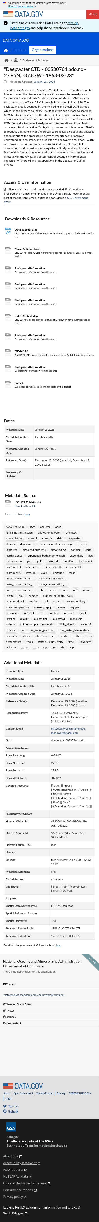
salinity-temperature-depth (36, 624)
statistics (41, 636)
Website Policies (44, 1093)
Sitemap (61, 1093)
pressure (69, 613)
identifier (68, 561)
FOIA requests (13, 1170)
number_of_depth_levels (58, 595)
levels (44, 572)
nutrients (34, 601)
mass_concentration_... (20, 578)
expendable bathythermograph (46, 555)
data (60, 538)
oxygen (74, 607)
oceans (61, 607)
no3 (21, 595)
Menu (93, 14)
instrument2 (33, 567)
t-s (90, 636)
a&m (32, 526)
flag (90, 555)
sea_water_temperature (74, 630)
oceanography (43, 607)
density (10, 544)
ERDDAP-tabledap (26, 316)
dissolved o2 (58, 549)
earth (88, 549)
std (53, 636)
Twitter (8, 1010)
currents (47, 538)
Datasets (19, 50)
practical (54, 613)
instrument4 (73, 567)
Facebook (9, 1016)
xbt (63, 647)
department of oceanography (57, 544)
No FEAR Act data (15, 1176)
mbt (41, 590)
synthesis (78, 636)
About (7, 1093)
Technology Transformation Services (34, 1145)
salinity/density (67, 624)
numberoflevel (15, 601)
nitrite (10, 595)
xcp (72, 647)
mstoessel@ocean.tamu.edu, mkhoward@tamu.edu (34, 994)
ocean (56, 601)
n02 (75, 590)
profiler (10, 618)
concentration (14, 538)
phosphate (12, 613)
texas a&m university (50, 641)
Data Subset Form (26, 229)
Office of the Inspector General (25, 1183)
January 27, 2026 (44, 81)
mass (72, 572)
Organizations (42, 49)
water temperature (44, 647)
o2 (46, 601)
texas (30, 641)
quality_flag (40, 618)
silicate (26, 636)
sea (22, 630)
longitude (58, 572)
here (58, 945)
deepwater (74, 538)
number (33, 595)
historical (52, 561)
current (32, 538)
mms (65, 590)
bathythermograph (49, 532)
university (85, 641)
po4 (41, 613)
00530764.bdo (15, 526)
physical (29, 613)
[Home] (23, 14)
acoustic (45, 526)
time (71, 641)
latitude (31, 572)
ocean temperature (17, 607)
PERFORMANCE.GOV (80, 1093)
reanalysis (76, 618)
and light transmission (19, 532)
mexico (53, 590)
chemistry (71, 532)
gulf (39, 561)
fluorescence (14, 561)
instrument (85, 561)
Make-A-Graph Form (27, 249)
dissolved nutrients (34, 549)
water (24, 647)
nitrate (87, 590)
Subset (19, 383)
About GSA (10, 1156)
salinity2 (86, 624)
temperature (13, 641)
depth (83, 544)
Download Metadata (25, 505)
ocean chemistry (75, 601)
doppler (75, 549)
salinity (10, 624)
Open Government (23, 1093)
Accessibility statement (20, 1163)
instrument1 (13, 567)
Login (8, 1098)
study (63, 636)
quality (24, 618)
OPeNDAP (21, 351)
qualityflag (58, 618)
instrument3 (53, 567)
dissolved (12, 549)
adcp (58, 526)
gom (29, 561)
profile (83, 613)
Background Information (30, 268)
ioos (27, 514)
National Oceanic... (37, 60)
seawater (11, 636)
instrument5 (13, 572)
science (10, 630)
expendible (76, 555)
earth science (14, 555)
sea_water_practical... (42, 630)
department (27, 544)
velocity (11, 647)
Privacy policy (13, 1196)
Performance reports (18, 1190)
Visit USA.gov (13, 1213)
